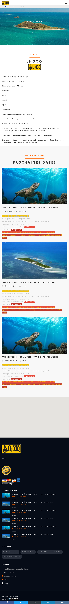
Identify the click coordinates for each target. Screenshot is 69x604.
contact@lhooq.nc (10, 576)
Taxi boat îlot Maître (28, 552)
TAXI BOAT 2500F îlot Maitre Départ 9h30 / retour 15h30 (30, 207)
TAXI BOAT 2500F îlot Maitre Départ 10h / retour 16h (28, 282)
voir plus (14, 499)
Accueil (30, 21)
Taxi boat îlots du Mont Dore (12, 557)
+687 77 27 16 (9, 572)
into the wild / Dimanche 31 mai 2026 (50, 552)
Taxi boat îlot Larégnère (10, 552)
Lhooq (6, 579)
